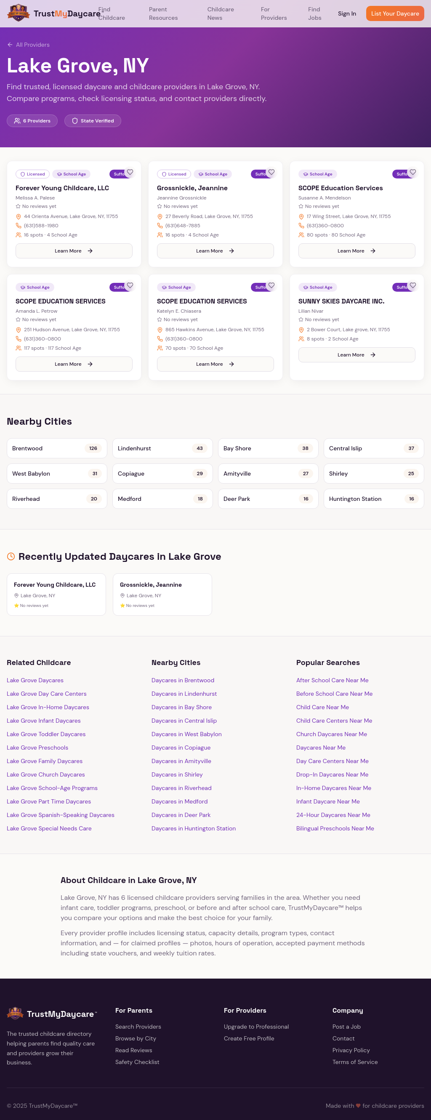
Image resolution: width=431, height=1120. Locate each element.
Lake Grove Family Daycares (44, 744)
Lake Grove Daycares (35, 663)
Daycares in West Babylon (187, 717)
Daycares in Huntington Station (194, 811)
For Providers (274, 13)
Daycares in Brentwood (183, 663)
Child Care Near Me (322, 690)
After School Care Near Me (332, 663)
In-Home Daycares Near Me (333, 771)
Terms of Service (355, 1045)
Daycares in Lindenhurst (184, 677)
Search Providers (138, 1010)
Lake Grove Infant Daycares (44, 704)
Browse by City (135, 1021)
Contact (344, 1021)
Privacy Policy (351, 1033)
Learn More (74, 242)
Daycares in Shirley (177, 757)
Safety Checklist (137, 1045)
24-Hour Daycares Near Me (333, 798)
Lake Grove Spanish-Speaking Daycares (60, 798)
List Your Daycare (395, 13)
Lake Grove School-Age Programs (52, 771)
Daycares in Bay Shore (182, 690)
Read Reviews (133, 1033)
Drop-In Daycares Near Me (332, 757)
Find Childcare (111, 13)
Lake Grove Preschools (37, 730)
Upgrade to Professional (256, 1010)
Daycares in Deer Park (181, 798)
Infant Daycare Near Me (328, 784)
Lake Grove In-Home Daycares (48, 690)
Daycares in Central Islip (184, 704)
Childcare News (221, 13)
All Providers (28, 44)
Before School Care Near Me (334, 677)
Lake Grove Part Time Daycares (49, 784)
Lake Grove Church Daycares (46, 757)
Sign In (347, 13)
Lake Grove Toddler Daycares (46, 717)
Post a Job (347, 1010)
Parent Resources (163, 13)
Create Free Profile (249, 1021)
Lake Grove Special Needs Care (49, 811)
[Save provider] (130, 172)
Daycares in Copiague (181, 730)
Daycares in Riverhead (182, 771)
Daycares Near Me (321, 730)
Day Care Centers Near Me (332, 744)
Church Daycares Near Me (331, 717)
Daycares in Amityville (181, 744)
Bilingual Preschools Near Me (335, 811)
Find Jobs (315, 13)
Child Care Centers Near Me (334, 704)
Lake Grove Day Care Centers (47, 677)
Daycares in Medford (180, 784)
